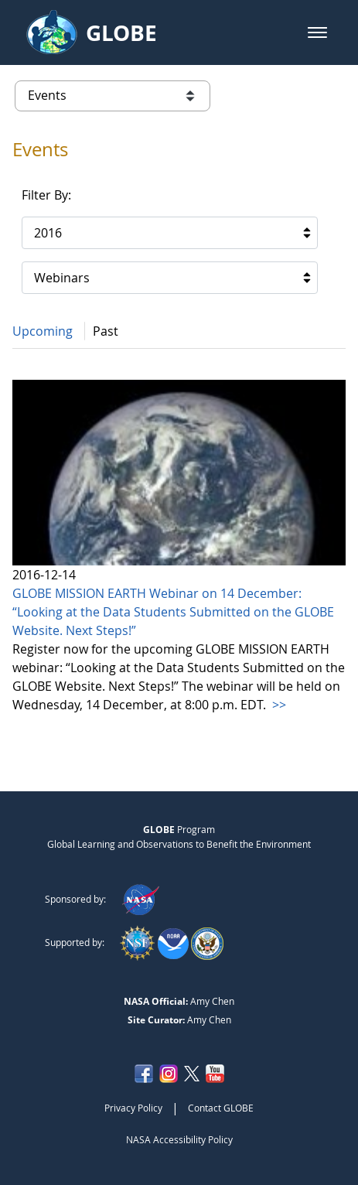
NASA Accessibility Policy (179, 1139)
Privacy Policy (133, 1107)
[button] (317, 32)
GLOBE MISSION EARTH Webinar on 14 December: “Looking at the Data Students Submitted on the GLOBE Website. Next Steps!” (173, 612)
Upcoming (42, 331)
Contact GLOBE (221, 1107)
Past (105, 331)
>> (277, 704)
